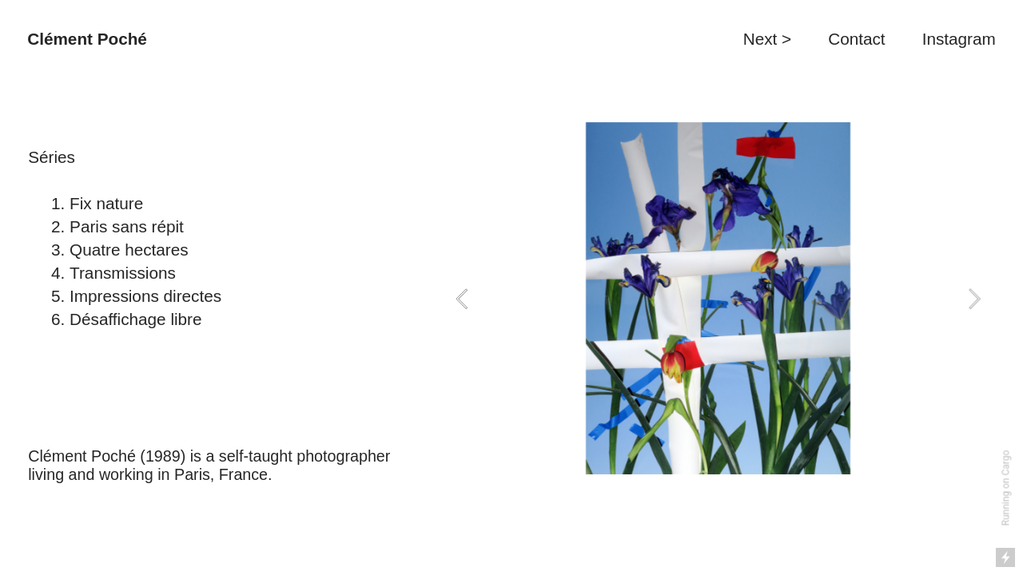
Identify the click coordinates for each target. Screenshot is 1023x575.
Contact (859, 39)
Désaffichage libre (135, 319)
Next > (767, 39)
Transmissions (123, 273)
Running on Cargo (1006, 488)
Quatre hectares (129, 249)
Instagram (959, 39)
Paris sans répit (127, 226)
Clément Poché (87, 39)
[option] (718, 298)
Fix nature (106, 203)
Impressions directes (148, 296)
